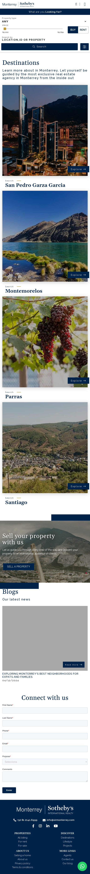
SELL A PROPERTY (18, 566)
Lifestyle (67, 841)
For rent (22, 841)
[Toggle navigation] (84, 4)
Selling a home (22, 855)
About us (22, 859)
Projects (67, 845)
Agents (67, 855)
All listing (22, 837)
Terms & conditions (22, 867)
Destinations (67, 837)
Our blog (68, 863)
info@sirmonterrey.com (58, 820)
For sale (22, 845)
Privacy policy (22, 863)
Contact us (67, 859)
